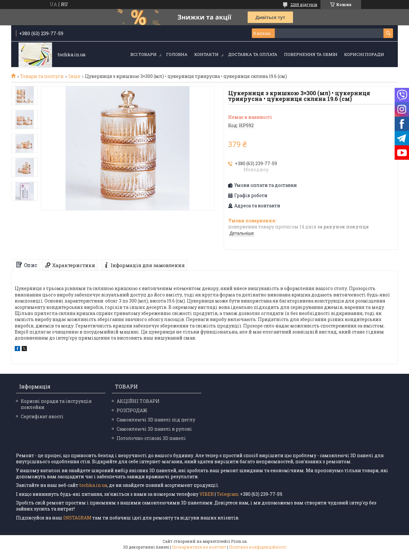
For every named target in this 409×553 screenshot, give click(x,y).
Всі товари (143, 54)
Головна (177, 54)
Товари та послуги (42, 76)
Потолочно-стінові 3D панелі (151, 438)
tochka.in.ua (93, 485)
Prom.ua (239, 541)
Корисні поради (364, 54)
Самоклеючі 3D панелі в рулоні (154, 429)
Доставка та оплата (252, 54)
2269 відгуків (303, 4)
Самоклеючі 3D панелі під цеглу (156, 420)
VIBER (206, 494)
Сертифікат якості (42, 416)
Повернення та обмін (310, 54)
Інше (74, 76)
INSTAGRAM (77, 518)
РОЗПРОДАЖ (132, 410)
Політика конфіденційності (257, 546)
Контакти (206, 54)
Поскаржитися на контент (199, 546)
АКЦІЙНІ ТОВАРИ (138, 401)
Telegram (228, 494)
